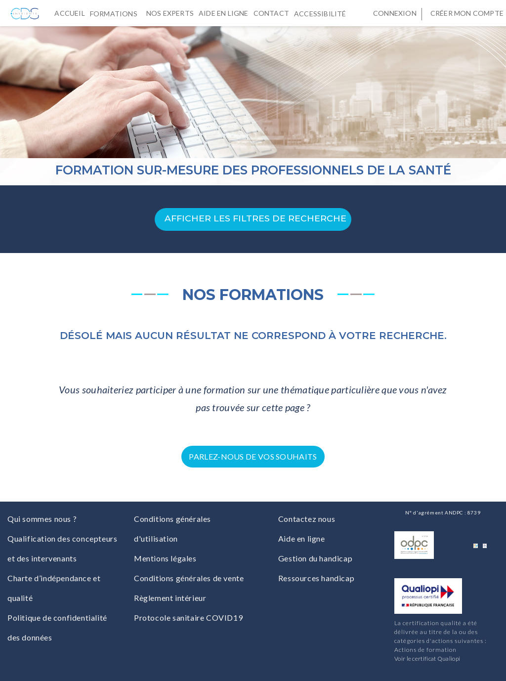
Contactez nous (306, 518)
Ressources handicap (316, 578)
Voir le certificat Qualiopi (427, 658)
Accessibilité (322, 12)
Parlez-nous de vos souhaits (253, 456)
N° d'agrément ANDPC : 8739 (443, 512)
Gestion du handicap (315, 558)
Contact (271, 13)
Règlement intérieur (170, 597)
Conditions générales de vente (189, 578)
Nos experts (170, 13)
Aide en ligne (224, 13)
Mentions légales (165, 558)
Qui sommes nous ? (42, 518)
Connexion (395, 13)
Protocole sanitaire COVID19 (188, 617)
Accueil (69, 13)
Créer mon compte (467, 13)
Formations (115, 12)
